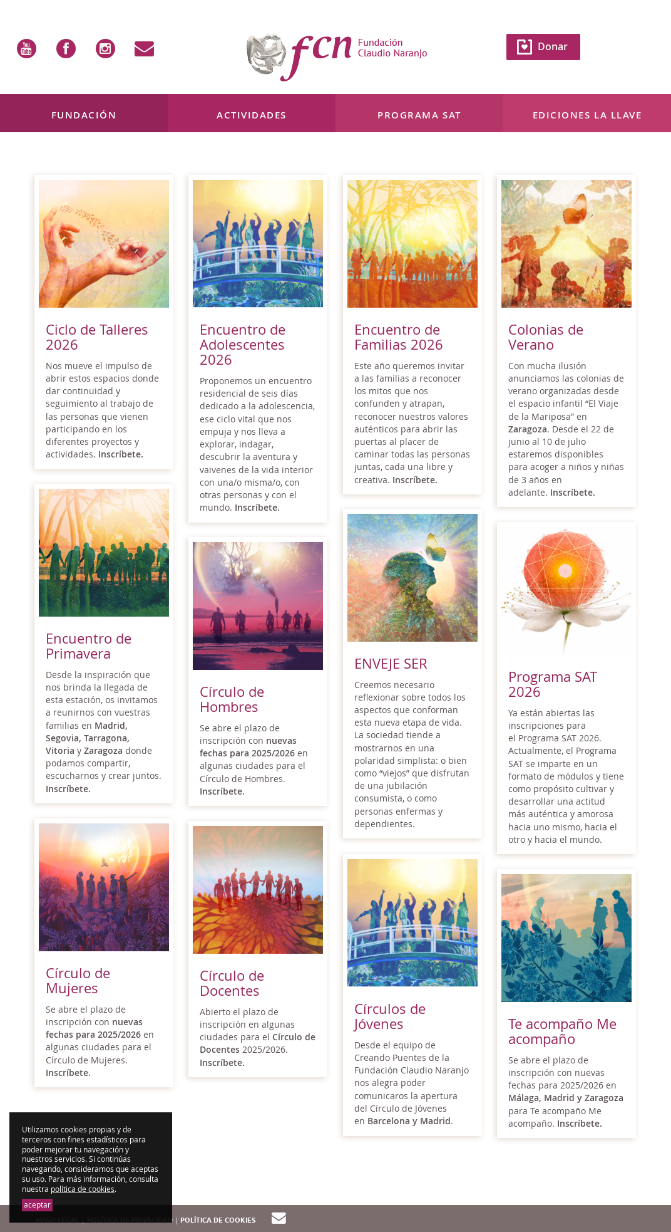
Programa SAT (419, 115)
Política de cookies (217, 1220)
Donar (553, 46)
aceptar (37, 1204)
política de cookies (83, 1189)
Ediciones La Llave (587, 115)
